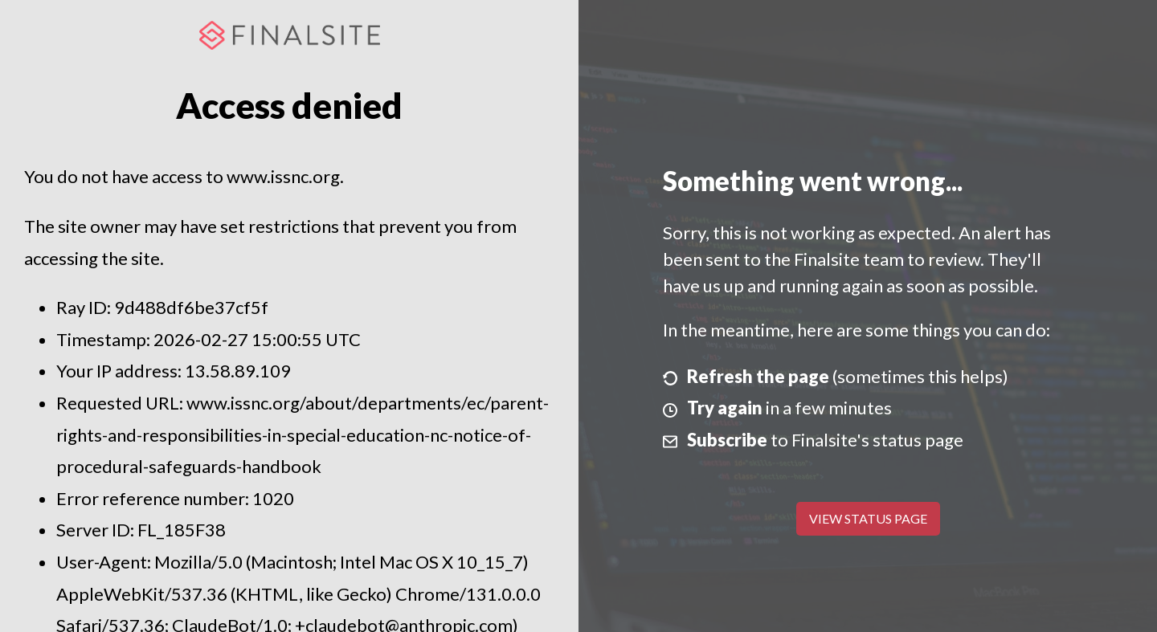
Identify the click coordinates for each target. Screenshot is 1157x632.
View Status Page (868, 518)
